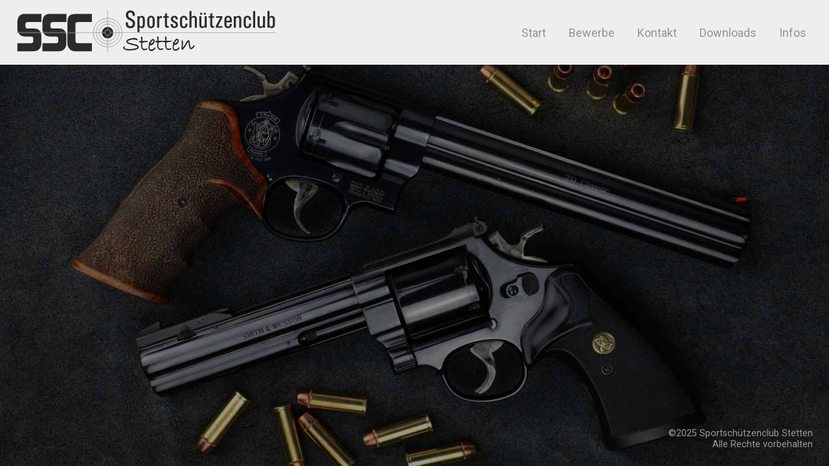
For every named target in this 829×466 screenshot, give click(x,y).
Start (532, 32)
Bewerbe (592, 32)
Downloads (727, 32)
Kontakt (657, 32)
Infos (792, 32)
